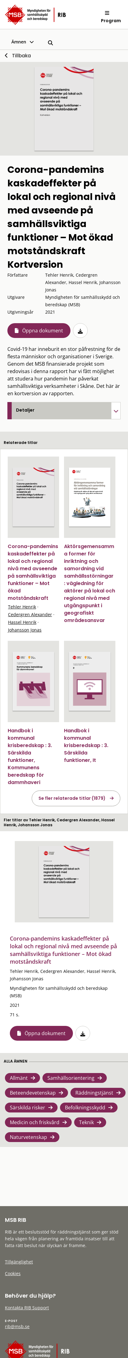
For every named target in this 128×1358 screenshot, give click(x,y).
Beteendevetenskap (33, 1092)
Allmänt (19, 1078)
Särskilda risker (27, 1107)
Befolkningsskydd (85, 1107)
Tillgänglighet (19, 1262)
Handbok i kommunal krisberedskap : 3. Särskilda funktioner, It (86, 745)
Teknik (86, 1122)
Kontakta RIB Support (27, 1308)
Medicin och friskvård (34, 1122)
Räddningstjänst (94, 1092)
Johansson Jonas (25, 630)
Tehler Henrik (22, 607)
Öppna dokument (42, 330)
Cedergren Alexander (30, 614)
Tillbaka (21, 55)
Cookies (13, 1273)
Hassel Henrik (22, 622)
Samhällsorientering (70, 1078)
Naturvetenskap (28, 1137)
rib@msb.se (17, 1326)
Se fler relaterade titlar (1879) (72, 798)
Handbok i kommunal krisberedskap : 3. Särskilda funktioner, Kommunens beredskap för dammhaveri (30, 756)
